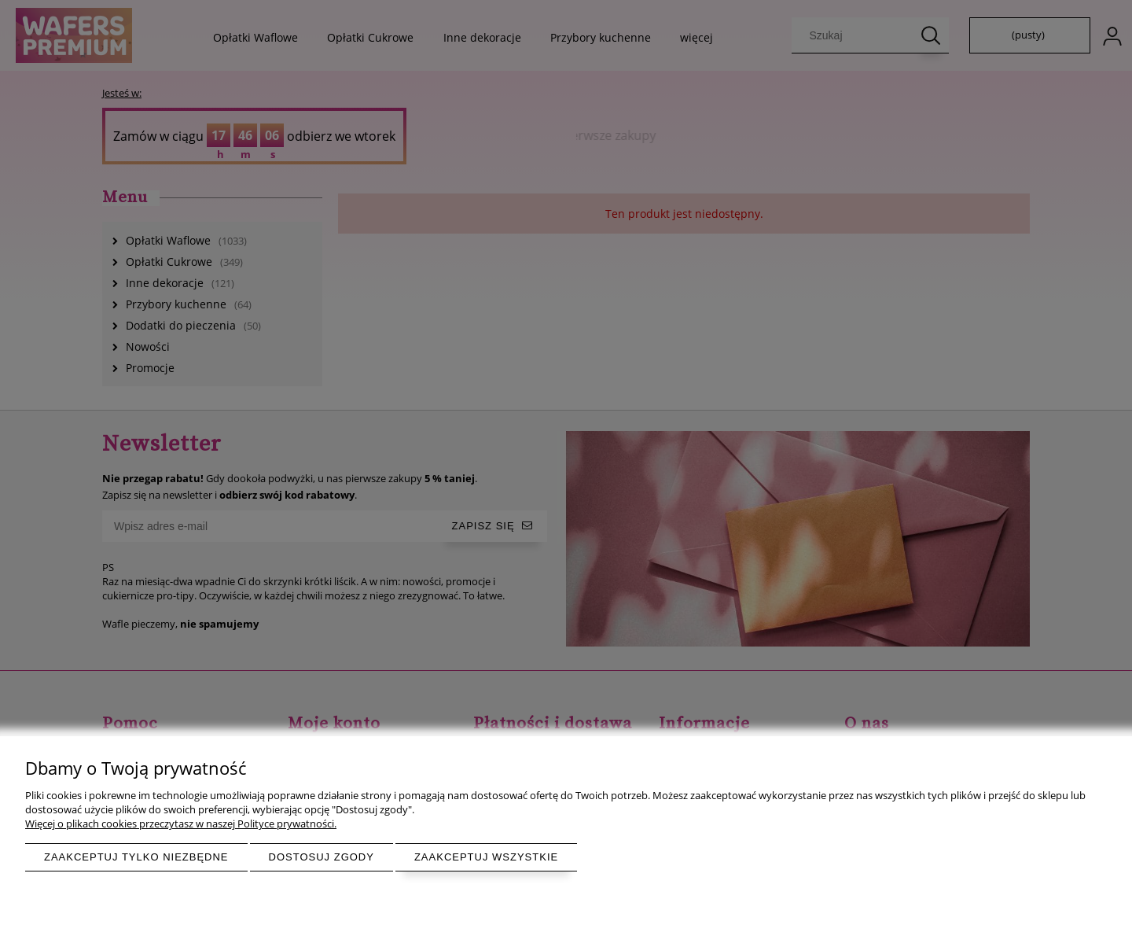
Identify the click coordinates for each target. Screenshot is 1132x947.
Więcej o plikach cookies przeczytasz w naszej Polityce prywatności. (180, 823)
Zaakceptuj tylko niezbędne (136, 857)
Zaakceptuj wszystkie (486, 857)
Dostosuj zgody (321, 857)
